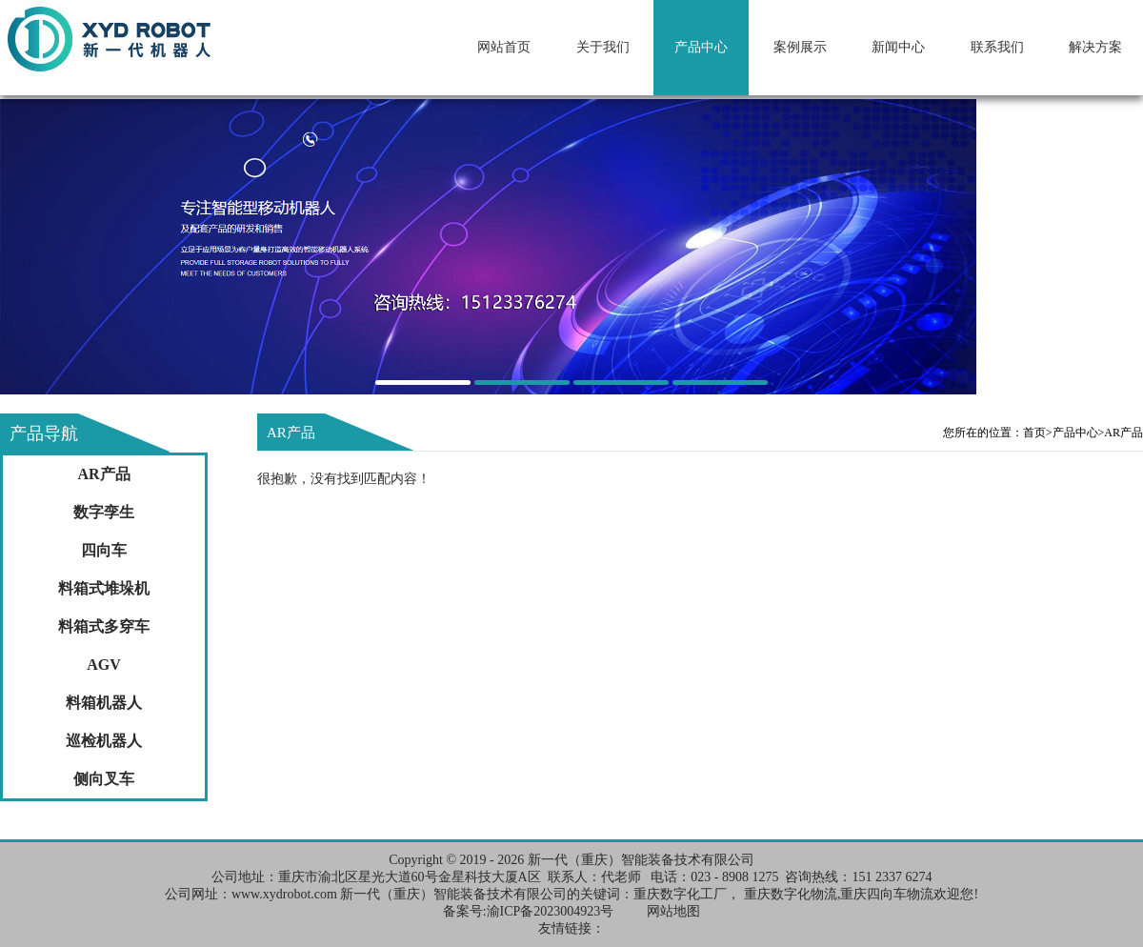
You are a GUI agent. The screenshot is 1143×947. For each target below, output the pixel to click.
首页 (1038, 432)
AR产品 (103, 474)
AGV (104, 664)
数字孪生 (103, 512)
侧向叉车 (103, 779)
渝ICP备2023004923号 (550, 911)
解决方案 (1095, 47)
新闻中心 (898, 47)
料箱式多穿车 (104, 626)
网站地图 (673, 911)
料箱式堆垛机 (104, 588)
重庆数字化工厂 (680, 894)
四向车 (104, 550)
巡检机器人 (104, 741)
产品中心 (701, 47)
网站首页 (504, 47)
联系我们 (997, 47)
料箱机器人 (104, 703)
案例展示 (800, 47)
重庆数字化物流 (790, 894)
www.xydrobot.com (284, 894)
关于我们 (603, 47)
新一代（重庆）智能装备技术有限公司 (641, 860)
